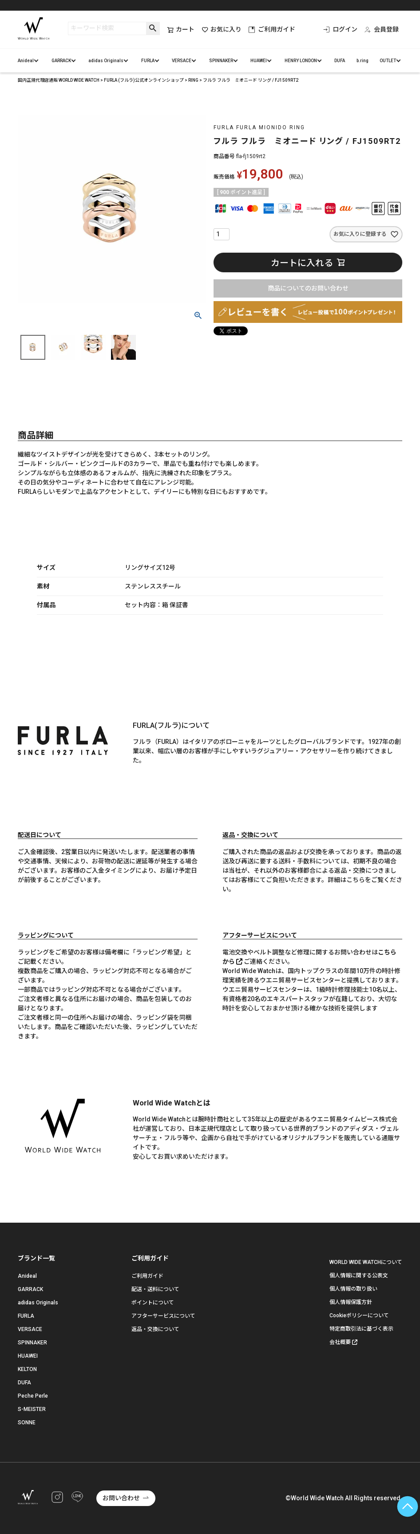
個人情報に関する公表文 (358, 1275)
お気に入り (222, 29)
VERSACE (181, 60)
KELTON (27, 1369)
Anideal (26, 60)
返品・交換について (155, 1329)
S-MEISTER (32, 1409)
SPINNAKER (221, 60)
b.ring (362, 60)
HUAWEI (258, 60)
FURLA (148, 60)
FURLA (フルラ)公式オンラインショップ (144, 80)
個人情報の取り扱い (353, 1289)
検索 (153, 28)
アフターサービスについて (163, 1316)
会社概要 (340, 1342)
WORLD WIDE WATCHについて (365, 1262)
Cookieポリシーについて (359, 1315)
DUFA (339, 60)
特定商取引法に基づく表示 (361, 1329)
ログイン (340, 29)
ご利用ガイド (272, 29)
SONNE (27, 1422)
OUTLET (388, 60)
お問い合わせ (121, 1498)
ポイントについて (152, 1303)
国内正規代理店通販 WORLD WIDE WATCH (58, 80)
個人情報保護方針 (350, 1302)
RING (193, 80)
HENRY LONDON (301, 60)
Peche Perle (33, 1396)
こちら (355, 879)
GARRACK (61, 60)
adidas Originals (105, 60)
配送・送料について (155, 1289)
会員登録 (382, 29)
